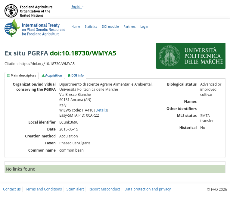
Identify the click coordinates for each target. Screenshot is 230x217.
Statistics (91, 26)
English (78, 7)
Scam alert (75, 189)
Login (144, 26)
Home (75, 26)
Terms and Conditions (43, 189)
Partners (130, 26)
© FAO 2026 (217, 189)
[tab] (22, 75)
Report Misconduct (104, 189)
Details (101, 110)
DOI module (110, 26)
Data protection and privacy (148, 189)
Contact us (12, 189)
